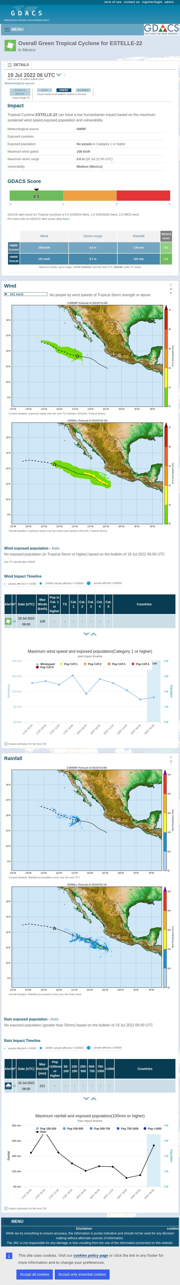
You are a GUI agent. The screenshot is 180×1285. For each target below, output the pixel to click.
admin (169, 2)
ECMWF (83, 90)
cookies (173, 1228)
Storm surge (93, 236)
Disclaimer (84, 1228)
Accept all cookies (34, 1274)
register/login (152, 2)
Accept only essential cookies (82, 1274)
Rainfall (139, 236)
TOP (171, 289)
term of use (113, 2)
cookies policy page (90, 1255)
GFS (44, 90)
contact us (132, 2)
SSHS (31, 561)
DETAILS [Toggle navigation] (18, 65)
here (66, 219)
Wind (44, 236)
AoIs (55, 548)
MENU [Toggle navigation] (13, 30)
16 (14, 621)
